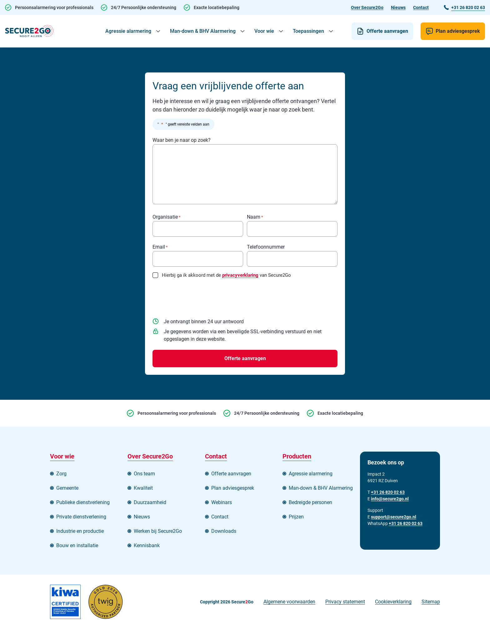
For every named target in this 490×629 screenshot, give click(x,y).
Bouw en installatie (77, 545)
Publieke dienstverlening (83, 502)
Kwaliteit (143, 488)
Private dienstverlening (81, 517)
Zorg (61, 474)
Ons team (144, 474)
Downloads (223, 531)
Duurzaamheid (150, 502)
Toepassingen (308, 31)
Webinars (221, 502)
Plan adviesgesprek (458, 31)
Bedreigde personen (310, 502)
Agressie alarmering (128, 31)
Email (160, 247)
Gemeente (67, 488)
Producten (296, 456)
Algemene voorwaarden (289, 602)
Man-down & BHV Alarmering (203, 31)
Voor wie (264, 31)
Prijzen (296, 517)
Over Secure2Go (367, 7)
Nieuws (398, 7)
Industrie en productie (80, 531)
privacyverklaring (240, 275)
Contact (421, 7)
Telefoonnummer (266, 247)
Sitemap (431, 602)
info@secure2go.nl (390, 498)
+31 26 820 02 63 (405, 523)
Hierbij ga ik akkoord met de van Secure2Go (226, 275)
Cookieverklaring (393, 602)
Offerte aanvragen (387, 31)
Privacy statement (345, 602)
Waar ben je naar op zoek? (181, 140)
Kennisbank (147, 545)
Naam (255, 217)
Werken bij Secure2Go (158, 531)
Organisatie (166, 217)
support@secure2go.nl (393, 516)
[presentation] (200, 296)
